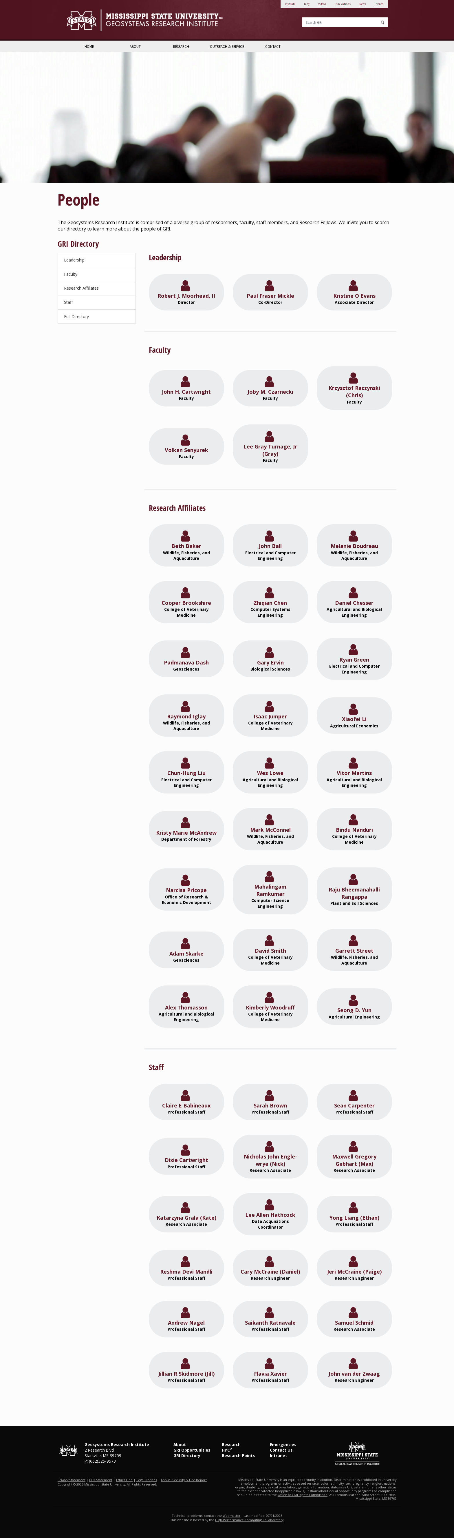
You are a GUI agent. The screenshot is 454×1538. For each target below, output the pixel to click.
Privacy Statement (71, 1480)
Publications (343, 4)
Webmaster (232, 1515)
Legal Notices (146, 1480)
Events (379, 4)
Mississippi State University (80, 20)
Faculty (70, 274)
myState (290, 4)
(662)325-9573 (102, 1461)
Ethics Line (124, 1480)
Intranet (278, 1455)
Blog (307, 4)
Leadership (74, 260)
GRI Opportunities (191, 1450)
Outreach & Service (227, 46)
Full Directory (76, 316)
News (362, 4)
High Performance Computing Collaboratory (249, 1520)
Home (89, 46)
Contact (273, 46)
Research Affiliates (81, 288)
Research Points (238, 1455)
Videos (322, 4)
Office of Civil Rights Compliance (302, 1494)
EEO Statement (100, 1480)
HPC (227, 1450)
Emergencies (283, 1444)
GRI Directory (186, 1455)
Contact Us (281, 1450)
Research (181, 46)
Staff (68, 302)
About (135, 46)
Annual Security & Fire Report (184, 1480)
